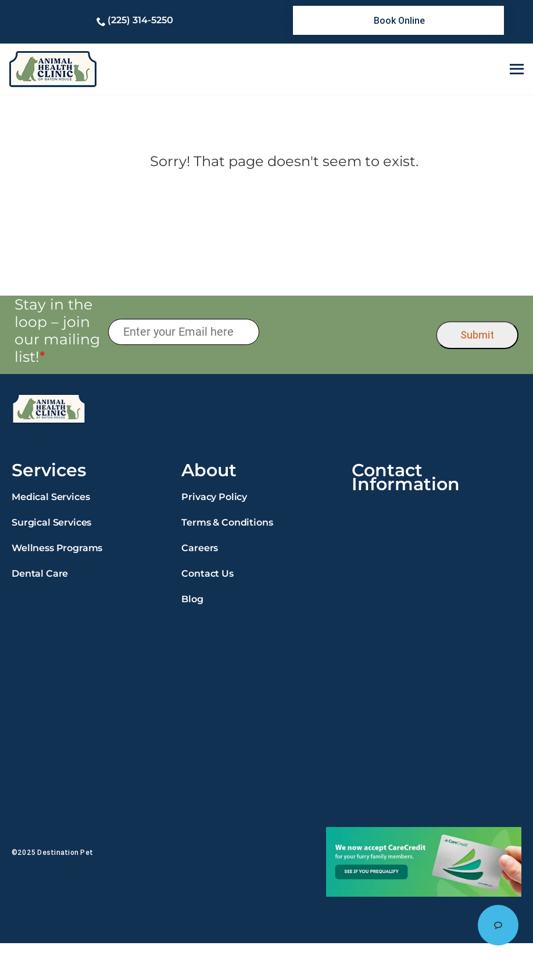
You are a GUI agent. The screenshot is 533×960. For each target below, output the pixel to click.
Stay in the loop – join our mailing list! (57, 330)
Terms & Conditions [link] (227, 522)
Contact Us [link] (207, 573)
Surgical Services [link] (51, 522)
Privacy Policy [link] (214, 496)
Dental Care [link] (40, 573)
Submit (477, 334)
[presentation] (348, 332)
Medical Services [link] (51, 496)
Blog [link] (192, 599)
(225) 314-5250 (140, 20)
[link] (398, 20)
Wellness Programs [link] (57, 547)
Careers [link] (199, 547)
